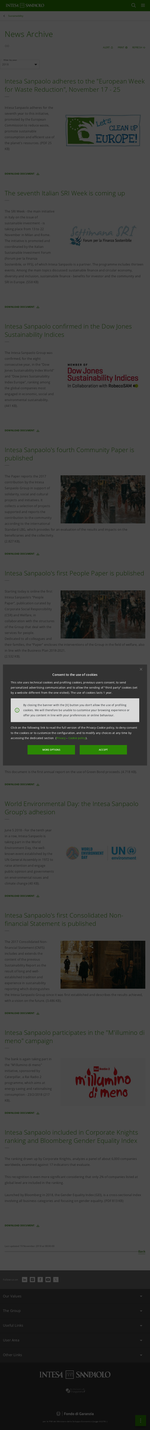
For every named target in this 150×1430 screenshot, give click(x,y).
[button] (141, 669)
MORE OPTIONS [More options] (52, 749)
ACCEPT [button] (103, 749)
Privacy (61, 738)
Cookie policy (77, 738)
